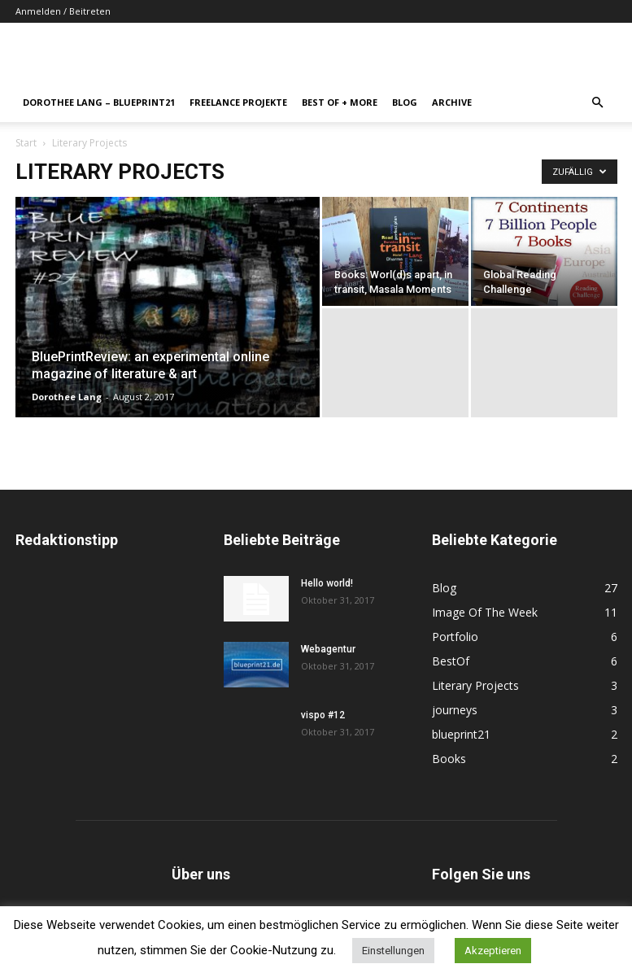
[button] (597, 103)
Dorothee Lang (67, 396)
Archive (452, 102)
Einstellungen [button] (393, 950)
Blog (404, 102)
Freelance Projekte (238, 102)
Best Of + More (339, 102)
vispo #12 (323, 715)
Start (26, 143)
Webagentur (328, 649)
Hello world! (327, 583)
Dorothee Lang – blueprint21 (99, 102)
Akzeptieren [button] (492, 950)
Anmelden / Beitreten (63, 11)
